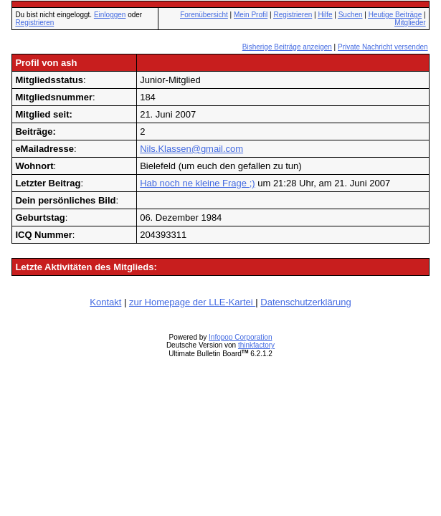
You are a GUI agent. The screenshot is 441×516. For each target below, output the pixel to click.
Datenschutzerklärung (305, 302)
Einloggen (109, 15)
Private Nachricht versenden (383, 47)
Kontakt (105, 302)
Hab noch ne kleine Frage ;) (197, 183)
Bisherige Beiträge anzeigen (287, 47)
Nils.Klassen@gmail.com (191, 148)
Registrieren (34, 23)
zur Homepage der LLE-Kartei (192, 302)
